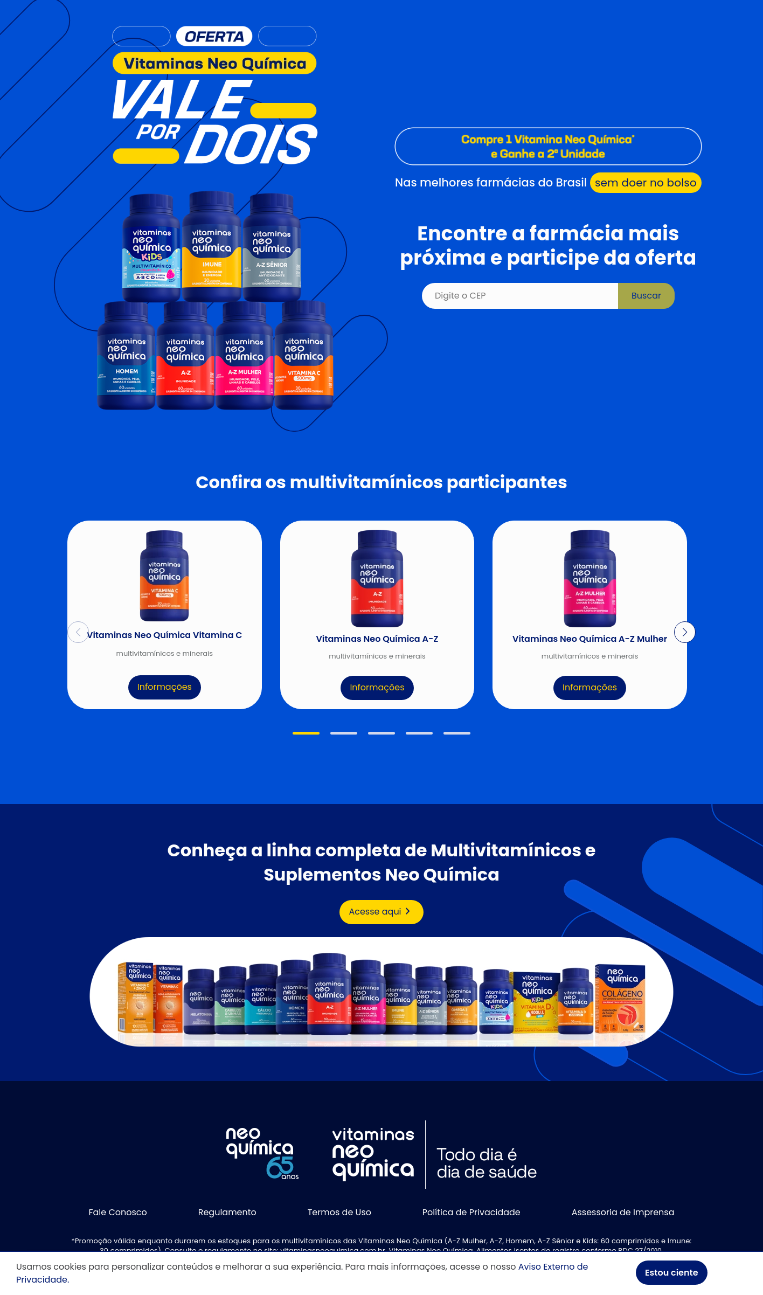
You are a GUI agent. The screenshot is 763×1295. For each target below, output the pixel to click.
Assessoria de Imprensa (623, 1212)
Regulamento (227, 1212)
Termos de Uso (339, 1212)
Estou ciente (671, 1272)
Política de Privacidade (471, 1212)
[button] (306, 733)
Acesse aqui (381, 912)
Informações (164, 687)
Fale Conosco (117, 1212)
